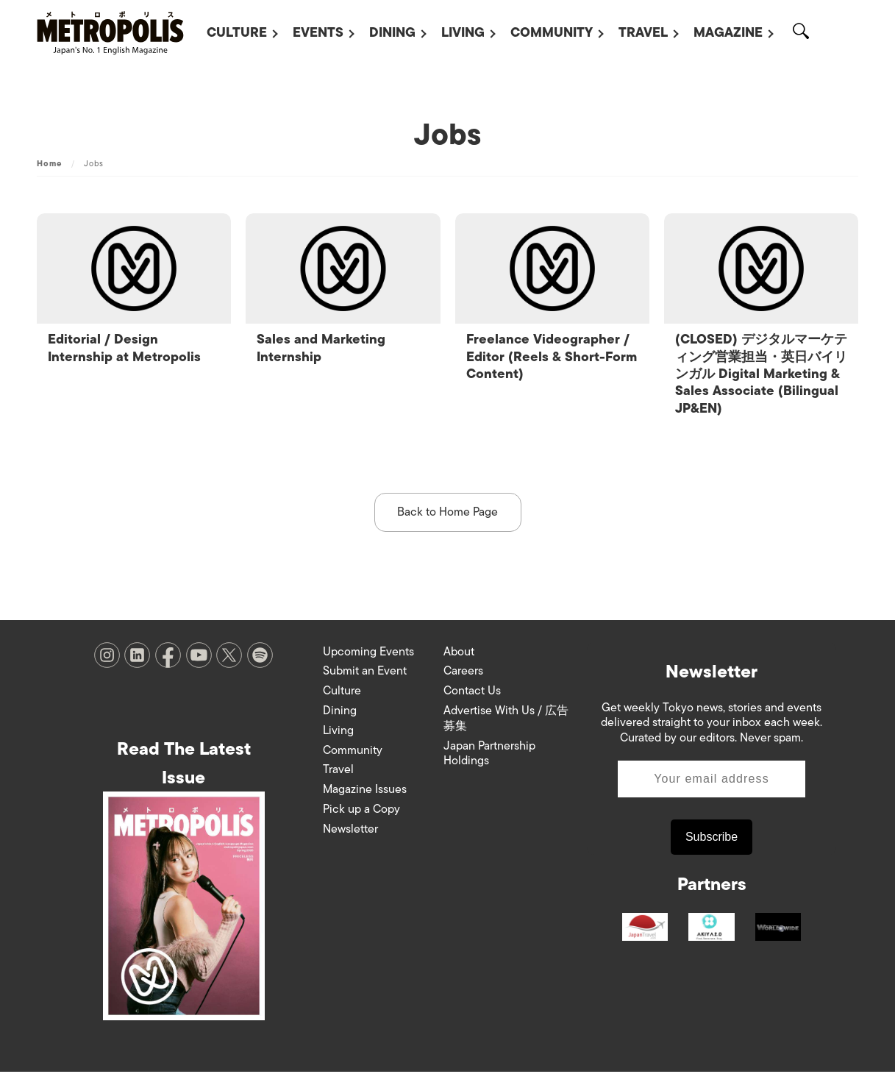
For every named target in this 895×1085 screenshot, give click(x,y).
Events (318, 32)
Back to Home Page (447, 524)
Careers (463, 684)
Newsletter (350, 841)
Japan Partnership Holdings (489, 766)
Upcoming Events (368, 664)
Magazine (728, 32)
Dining (392, 32)
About (458, 664)
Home (49, 163)
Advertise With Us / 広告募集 (505, 731)
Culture (237, 32)
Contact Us (472, 704)
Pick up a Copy (361, 821)
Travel (643, 32)
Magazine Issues (365, 802)
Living (463, 32)
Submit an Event (365, 684)
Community (551, 32)
